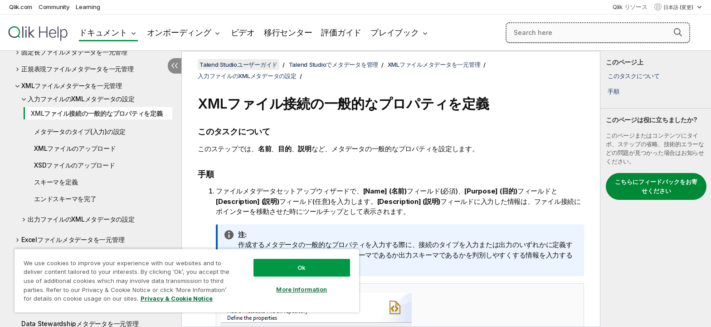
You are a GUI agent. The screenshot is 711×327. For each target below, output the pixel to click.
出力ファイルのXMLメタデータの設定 (81, 219)
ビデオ (243, 32)
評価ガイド (341, 32)
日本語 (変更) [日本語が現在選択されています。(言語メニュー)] (679, 7)
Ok (301, 267)
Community (54, 6)
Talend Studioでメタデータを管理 (334, 64)
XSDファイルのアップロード (74, 165)
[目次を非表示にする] (174, 66)
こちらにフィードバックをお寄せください (656, 186)
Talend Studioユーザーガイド (239, 64)
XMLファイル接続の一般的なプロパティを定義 (97, 113)
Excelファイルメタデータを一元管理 (72, 239)
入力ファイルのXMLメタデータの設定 (81, 99)
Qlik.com (20, 6)
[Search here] (597, 32)
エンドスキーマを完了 (65, 199)
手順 (613, 91)
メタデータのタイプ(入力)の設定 (80, 131)
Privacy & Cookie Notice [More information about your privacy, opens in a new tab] (177, 298)
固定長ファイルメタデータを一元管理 (74, 52)
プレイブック (394, 32)
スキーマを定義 (56, 182)
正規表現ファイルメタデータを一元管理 (77, 69)
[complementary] (655, 189)
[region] (187, 280)
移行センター (288, 32)
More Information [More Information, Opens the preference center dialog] (301, 289)
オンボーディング (179, 32)
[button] (678, 32)
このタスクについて (634, 75)
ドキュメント (103, 32)
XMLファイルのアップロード (75, 148)
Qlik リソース (630, 6)
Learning (88, 6)
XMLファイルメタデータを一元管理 (71, 85)
